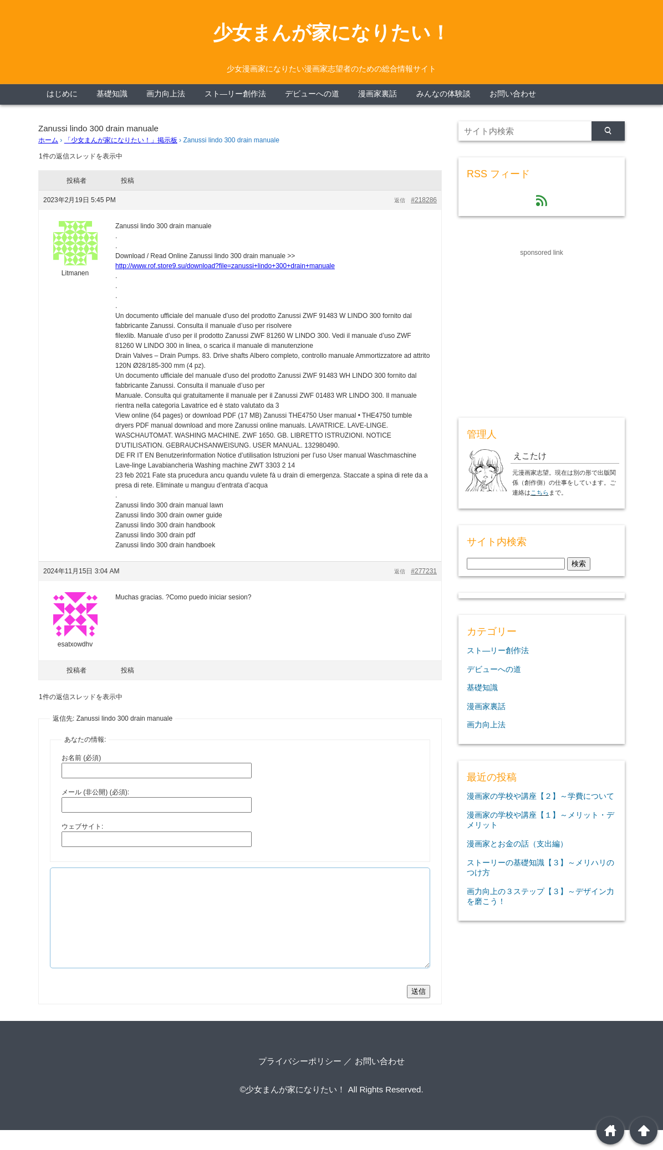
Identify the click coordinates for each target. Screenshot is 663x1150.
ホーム (48, 140)
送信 (418, 1011)
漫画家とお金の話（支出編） (517, 843)
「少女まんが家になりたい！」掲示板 (120, 140)
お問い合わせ (512, 94)
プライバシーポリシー (299, 1081)
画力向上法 (165, 94)
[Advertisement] (541, 327)
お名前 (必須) (81, 758)
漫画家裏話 (377, 94)
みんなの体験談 (443, 94)
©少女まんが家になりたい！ (292, 1109)
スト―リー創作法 (236, 94)
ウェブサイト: (82, 826)
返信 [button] (399, 200)
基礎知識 (112, 94)
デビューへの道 (312, 94)
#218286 (424, 200)
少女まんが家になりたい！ (331, 32)
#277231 (424, 571)
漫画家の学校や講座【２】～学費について (540, 796)
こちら (540, 492)
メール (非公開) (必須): (95, 792)
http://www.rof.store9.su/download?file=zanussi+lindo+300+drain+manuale (225, 266)
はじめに (62, 94)
